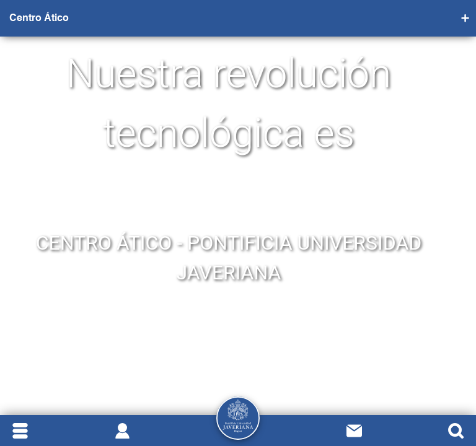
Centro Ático (39, 19)
